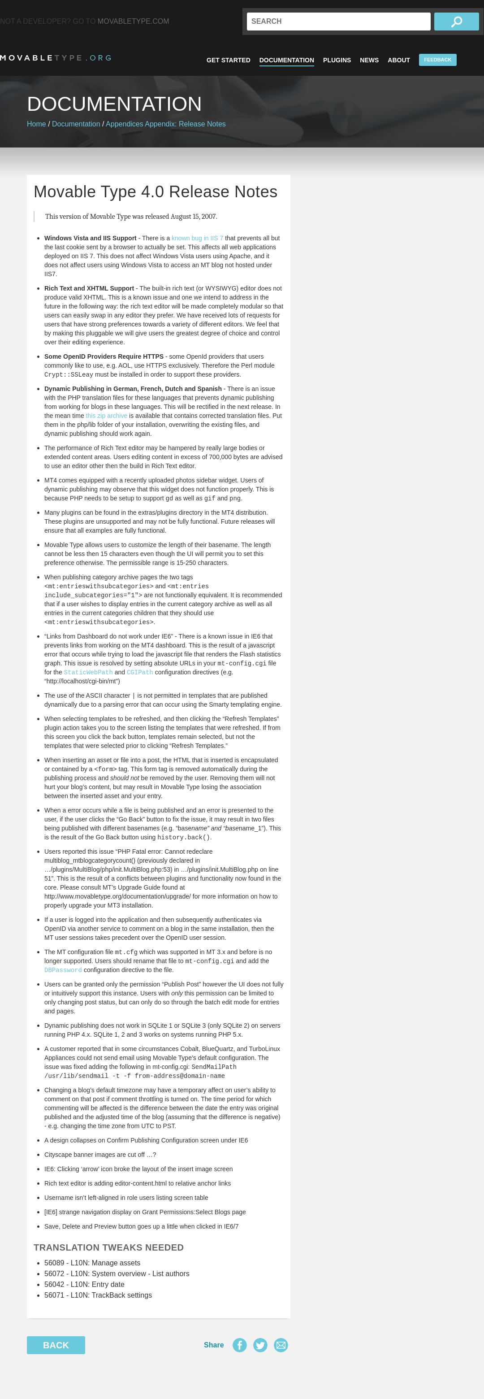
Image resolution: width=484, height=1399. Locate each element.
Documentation (286, 60)
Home (36, 124)
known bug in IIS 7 (197, 238)
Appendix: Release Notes (185, 124)
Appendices (124, 124)
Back (56, 1345)
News (369, 60)
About (399, 60)
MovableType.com (133, 21)
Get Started (229, 60)
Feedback (437, 59)
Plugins (337, 60)
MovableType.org (55, 58)
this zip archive (107, 415)
